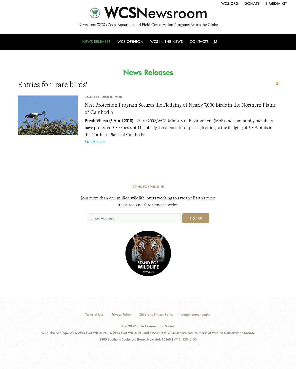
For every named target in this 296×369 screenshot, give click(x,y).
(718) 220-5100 (185, 339)
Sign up (196, 218)
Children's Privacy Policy (156, 314)
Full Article (95, 141)
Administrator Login (195, 314)
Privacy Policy (121, 314)
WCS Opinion (130, 41)
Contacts (199, 41)
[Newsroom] (148, 14)
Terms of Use (94, 314)
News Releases (96, 41)
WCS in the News (166, 41)
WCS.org (230, 3)
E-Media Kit (276, 3)
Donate (252, 3)
